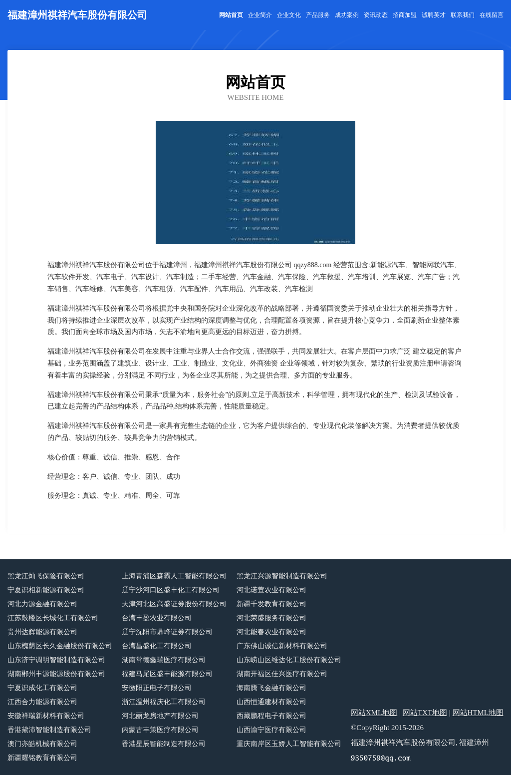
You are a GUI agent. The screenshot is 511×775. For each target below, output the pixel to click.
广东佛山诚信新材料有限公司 (282, 646)
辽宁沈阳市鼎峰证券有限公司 (167, 632)
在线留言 (492, 15)
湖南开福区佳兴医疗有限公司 (282, 674)
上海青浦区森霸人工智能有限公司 (174, 576)
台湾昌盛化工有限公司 (157, 646)
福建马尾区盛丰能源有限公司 (167, 674)
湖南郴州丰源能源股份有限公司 (56, 674)
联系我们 (463, 15)
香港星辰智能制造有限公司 (164, 744)
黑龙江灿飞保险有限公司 (45, 576)
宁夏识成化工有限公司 (42, 688)
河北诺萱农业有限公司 (271, 590)
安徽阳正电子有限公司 (157, 688)
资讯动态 (376, 15)
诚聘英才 (434, 15)
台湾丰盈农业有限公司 (157, 618)
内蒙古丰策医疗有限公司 (160, 730)
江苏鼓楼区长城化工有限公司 (52, 618)
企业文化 (289, 15)
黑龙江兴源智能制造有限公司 (282, 576)
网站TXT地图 (425, 713)
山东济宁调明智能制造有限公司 (56, 660)
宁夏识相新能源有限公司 (45, 590)
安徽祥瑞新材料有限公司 (45, 716)
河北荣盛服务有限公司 (271, 618)
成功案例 (347, 15)
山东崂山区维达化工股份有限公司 (289, 660)
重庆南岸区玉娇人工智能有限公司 (289, 744)
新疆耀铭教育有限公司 (42, 758)
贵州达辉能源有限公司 (42, 632)
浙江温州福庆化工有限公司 (164, 702)
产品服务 (318, 15)
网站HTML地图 (478, 713)
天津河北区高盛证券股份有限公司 (174, 604)
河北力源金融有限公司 (42, 604)
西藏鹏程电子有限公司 (271, 716)
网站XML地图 (374, 713)
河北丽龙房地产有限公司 (160, 716)
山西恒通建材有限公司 (271, 702)
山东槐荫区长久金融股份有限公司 (59, 646)
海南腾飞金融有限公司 (271, 688)
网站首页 (231, 15)
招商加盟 (405, 15)
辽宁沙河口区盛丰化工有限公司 (171, 590)
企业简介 (260, 15)
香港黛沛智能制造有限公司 (49, 730)
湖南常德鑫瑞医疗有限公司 (164, 660)
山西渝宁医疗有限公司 (271, 730)
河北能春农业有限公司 (271, 632)
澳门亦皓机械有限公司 (42, 744)
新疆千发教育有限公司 (271, 604)
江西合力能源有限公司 (42, 702)
